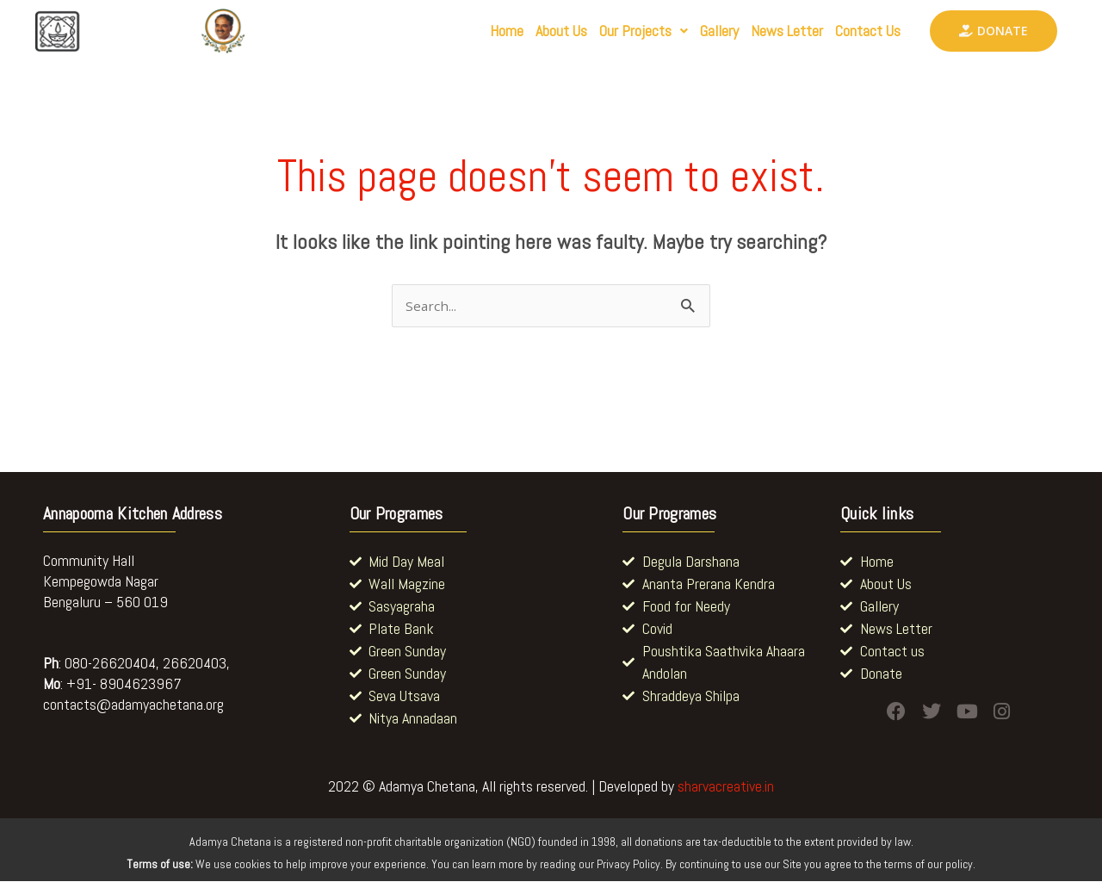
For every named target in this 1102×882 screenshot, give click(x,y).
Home (428, 31)
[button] (591, 31)
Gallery (681, 31)
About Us (495, 31)
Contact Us (860, 31)
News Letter (763, 31)
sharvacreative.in (726, 788)
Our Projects (591, 31)
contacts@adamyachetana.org (133, 705)
